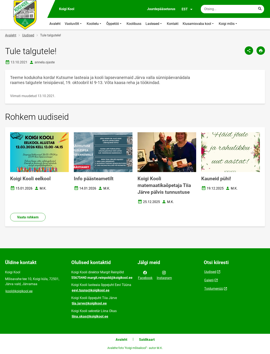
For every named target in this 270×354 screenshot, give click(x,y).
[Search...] (259, 9)
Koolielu (94, 24)
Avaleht (55, 24)
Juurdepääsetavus (161, 9)
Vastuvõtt (73, 24)
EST (187, 9)
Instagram (164, 275)
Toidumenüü (213, 289)
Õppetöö (114, 24)
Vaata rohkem (28, 217)
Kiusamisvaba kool (199, 24)
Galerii (209, 280)
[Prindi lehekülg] (260, 50)
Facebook (145, 275)
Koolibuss (134, 24)
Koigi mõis (228, 24)
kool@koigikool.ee (18, 291)
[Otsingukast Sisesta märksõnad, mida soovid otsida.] (232, 9)
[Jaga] (249, 50)
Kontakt (172, 24)
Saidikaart (147, 340)
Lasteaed (154, 24)
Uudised (28, 35)
